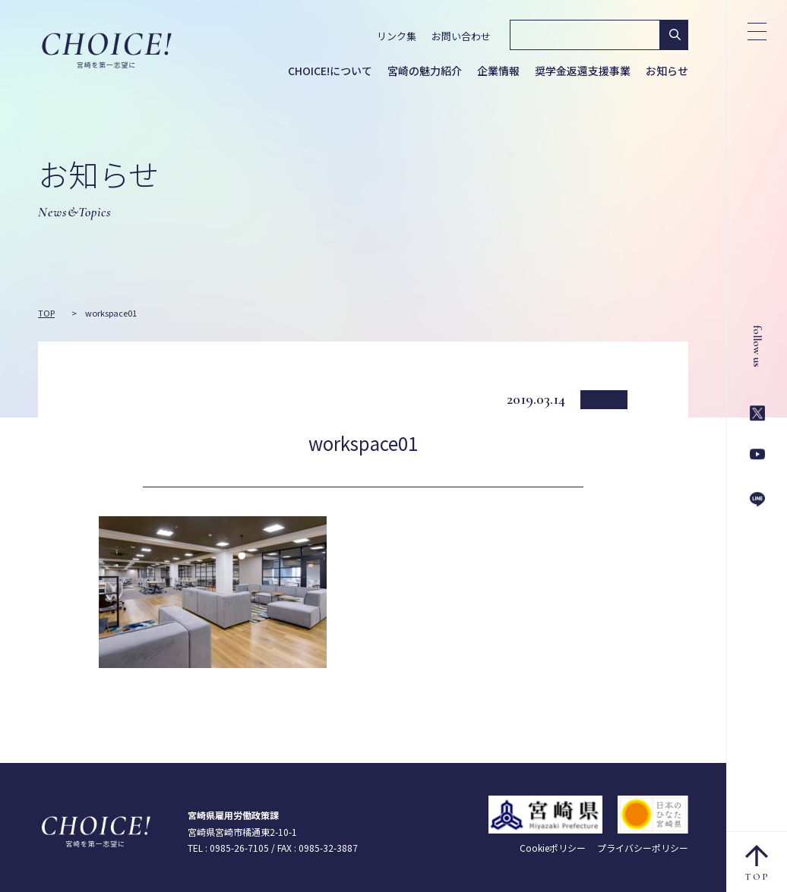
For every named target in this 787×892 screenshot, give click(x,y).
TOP (757, 863)
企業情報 (498, 70)
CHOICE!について (330, 70)
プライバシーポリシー (642, 847)
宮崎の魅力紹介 (424, 70)
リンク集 (396, 36)
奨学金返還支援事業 (583, 70)
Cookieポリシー (553, 847)
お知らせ (667, 70)
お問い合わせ (461, 36)
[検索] (583, 35)
